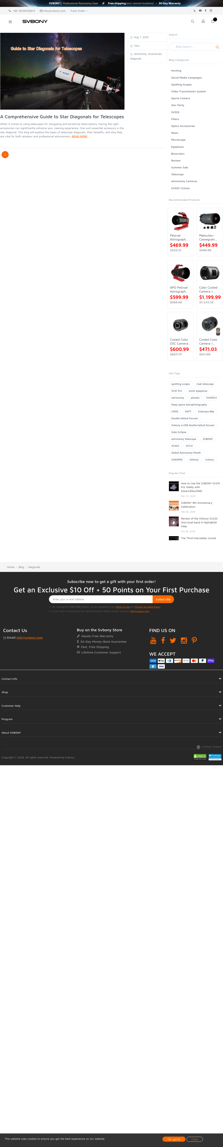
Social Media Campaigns (186, 77)
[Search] (195, 47)
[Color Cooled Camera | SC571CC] (209, 273)
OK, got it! (174, 1139)
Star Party (177, 105)
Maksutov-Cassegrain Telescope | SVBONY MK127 (207, 237)
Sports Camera (180, 98)
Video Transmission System (188, 91)
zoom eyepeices (198, 390)
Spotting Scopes (181, 84)
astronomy (177, 397)
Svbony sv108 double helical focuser (193, 425)
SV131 (189, 445)
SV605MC (177, 459)
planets (195, 397)
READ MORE (79, 136)
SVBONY (208, 438)
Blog (21, 567)
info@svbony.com (53, 10)
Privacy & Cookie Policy (147, 606)
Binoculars (178, 153)
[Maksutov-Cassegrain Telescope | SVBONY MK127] (209, 220)
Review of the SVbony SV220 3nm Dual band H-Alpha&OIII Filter (199, 522)
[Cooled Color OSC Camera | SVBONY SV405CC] (180, 325)
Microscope (178, 139)
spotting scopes (180, 383)
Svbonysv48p (206, 411)
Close (194, 1139)
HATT (188, 411)
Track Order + (78, 10)
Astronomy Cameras (184, 181)
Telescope (177, 174)
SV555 (175, 112)
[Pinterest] (194, 640)
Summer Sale (179, 167)
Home (10, 567)
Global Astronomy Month (186, 452)
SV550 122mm (180, 188)
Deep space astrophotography (189, 404)
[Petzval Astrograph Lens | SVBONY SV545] (180, 220)
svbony (209, 459)
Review (176, 160)
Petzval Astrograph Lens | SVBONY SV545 (178, 237)
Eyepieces (177, 146)
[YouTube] (153, 640)
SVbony (194, 459)
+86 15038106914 (22, 10)
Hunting (176, 70)
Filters (175, 119)
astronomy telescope (183, 438)
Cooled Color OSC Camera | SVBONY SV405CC (180, 341)
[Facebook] (163, 640)
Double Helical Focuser (184, 418)
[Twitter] (173, 640)
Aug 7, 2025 (140, 37)
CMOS (174, 411)
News (174, 132)
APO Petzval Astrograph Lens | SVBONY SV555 (179, 289)
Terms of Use (123, 606)
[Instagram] (184, 640)
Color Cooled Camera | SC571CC (208, 289)
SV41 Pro (176, 390)
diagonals (34, 567)
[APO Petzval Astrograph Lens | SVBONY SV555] (180, 273)
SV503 (175, 445)
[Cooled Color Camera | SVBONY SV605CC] (209, 325)
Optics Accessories (183, 126)
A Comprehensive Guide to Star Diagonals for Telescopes (62, 116)
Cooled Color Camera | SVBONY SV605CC (208, 341)
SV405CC (211, 397)
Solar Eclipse (178, 432)
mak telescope (205, 383)
